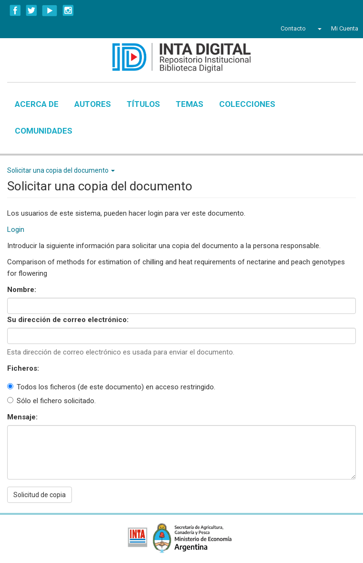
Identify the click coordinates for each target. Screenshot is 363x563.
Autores (92, 104)
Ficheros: (24, 368)
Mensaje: (23, 417)
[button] (318, 28)
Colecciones (247, 104)
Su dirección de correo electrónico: (69, 319)
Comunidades (43, 131)
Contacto (293, 28)
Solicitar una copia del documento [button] (61, 170)
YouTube (50, 10)
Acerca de (37, 104)
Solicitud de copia (39, 495)
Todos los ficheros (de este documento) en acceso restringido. (111, 387)
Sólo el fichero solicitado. (51, 400)
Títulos (143, 104)
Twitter (31, 10)
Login (15, 229)
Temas (189, 104)
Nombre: (22, 289)
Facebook (15, 10)
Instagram (68, 10)
